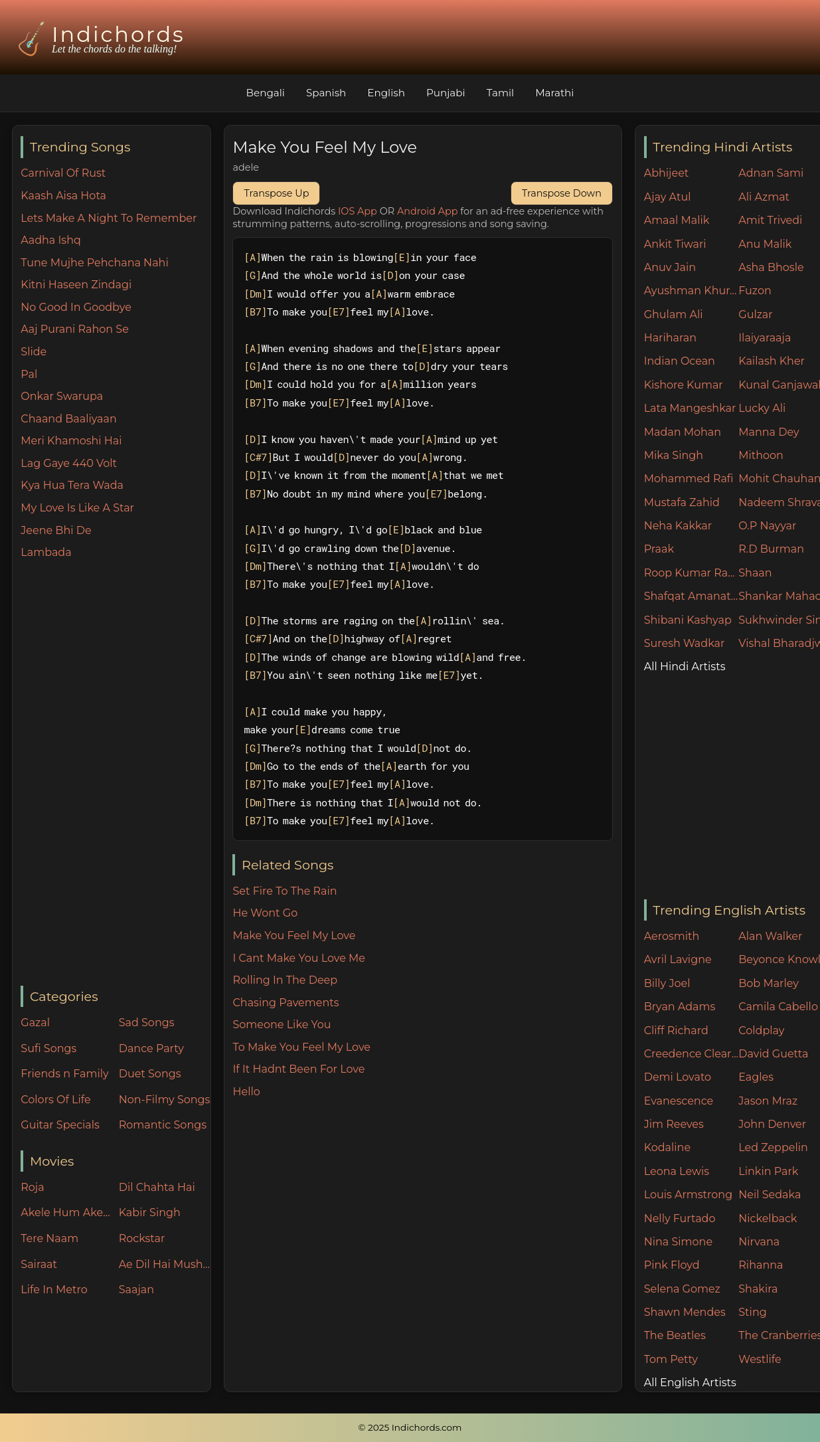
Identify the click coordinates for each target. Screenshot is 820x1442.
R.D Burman (771, 549)
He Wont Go (264, 913)
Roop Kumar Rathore (691, 573)
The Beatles (675, 1335)
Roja (32, 1187)
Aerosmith (672, 936)
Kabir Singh (150, 1212)
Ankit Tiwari (675, 244)
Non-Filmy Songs (164, 1099)
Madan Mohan (682, 432)
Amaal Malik (677, 220)
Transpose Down (562, 193)
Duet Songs (150, 1073)
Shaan (755, 573)
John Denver (772, 1124)
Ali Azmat (763, 197)
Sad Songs (147, 1022)
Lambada (46, 552)
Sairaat (39, 1264)
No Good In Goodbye (76, 307)
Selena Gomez (682, 1289)
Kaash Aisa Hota (63, 195)
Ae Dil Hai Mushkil (164, 1264)
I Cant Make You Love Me (298, 958)
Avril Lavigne (678, 959)
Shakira (758, 1289)
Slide (33, 351)
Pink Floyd (672, 1265)
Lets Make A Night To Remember (109, 218)
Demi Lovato (677, 1077)
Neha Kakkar (678, 525)
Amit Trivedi (770, 220)
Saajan (136, 1289)
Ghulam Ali (673, 314)
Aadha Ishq (51, 240)
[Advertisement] (115, 774)
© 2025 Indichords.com (410, 1427)
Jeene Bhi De (56, 530)
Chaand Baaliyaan (68, 418)
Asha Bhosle (770, 267)
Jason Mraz (767, 1101)
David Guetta (773, 1053)
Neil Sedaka (769, 1194)
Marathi (554, 92)
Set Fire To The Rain (284, 891)
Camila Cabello (778, 1006)
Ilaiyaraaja (764, 337)
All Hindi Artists (685, 666)
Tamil (501, 92)
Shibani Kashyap (688, 620)
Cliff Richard (676, 1030)
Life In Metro (54, 1289)
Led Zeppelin (773, 1147)
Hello (246, 1091)
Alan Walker (770, 936)
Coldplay (761, 1030)
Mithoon (760, 455)
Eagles (756, 1077)
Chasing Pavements (285, 1002)
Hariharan (670, 337)
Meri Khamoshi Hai (71, 440)
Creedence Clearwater (691, 1053)
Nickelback (767, 1218)
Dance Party (151, 1048)
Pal (29, 374)
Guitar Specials (60, 1125)
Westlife (759, 1359)
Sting (752, 1312)
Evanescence (679, 1101)
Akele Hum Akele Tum (66, 1212)
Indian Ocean (679, 361)
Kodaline (667, 1147)
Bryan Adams (680, 1006)
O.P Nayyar (767, 525)
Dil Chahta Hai (157, 1187)
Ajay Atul (667, 197)
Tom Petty (671, 1359)
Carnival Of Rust (63, 173)
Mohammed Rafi (689, 478)
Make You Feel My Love (293, 935)
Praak (659, 549)
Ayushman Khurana (691, 290)
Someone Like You (281, 1024)
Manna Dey (768, 432)
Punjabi (445, 92)
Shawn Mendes (685, 1312)
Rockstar (142, 1238)
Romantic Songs (162, 1125)
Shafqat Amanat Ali (691, 596)
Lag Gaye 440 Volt (69, 463)
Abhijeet (666, 173)
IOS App (357, 211)
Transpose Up (276, 193)
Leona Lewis (676, 1171)
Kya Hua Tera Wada (72, 485)
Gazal (35, 1022)
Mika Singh (673, 455)
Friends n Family (64, 1073)
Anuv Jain (670, 267)
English (386, 92)
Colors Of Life (55, 1099)
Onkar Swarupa (62, 396)
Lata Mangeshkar (690, 408)
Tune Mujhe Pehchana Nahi (94, 262)
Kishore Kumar (683, 385)
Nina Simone (678, 1241)
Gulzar (755, 314)
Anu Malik (764, 244)
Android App (427, 211)
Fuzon (754, 290)
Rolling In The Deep (284, 980)
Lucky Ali (761, 408)
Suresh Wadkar (684, 643)
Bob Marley (768, 983)
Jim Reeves (674, 1124)
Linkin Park (768, 1171)
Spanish (326, 92)
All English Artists (690, 1382)
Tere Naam (49, 1238)
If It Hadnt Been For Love (298, 1069)
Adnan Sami (770, 173)
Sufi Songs (48, 1048)
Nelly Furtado (680, 1218)
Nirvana (758, 1241)
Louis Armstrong (688, 1194)
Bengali (265, 92)
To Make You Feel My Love (301, 1047)
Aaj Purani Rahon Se (75, 329)
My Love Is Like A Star (77, 507)
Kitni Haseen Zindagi (76, 284)
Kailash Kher (771, 361)
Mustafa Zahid (682, 502)
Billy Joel (667, 983)
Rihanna (760, 1265)
